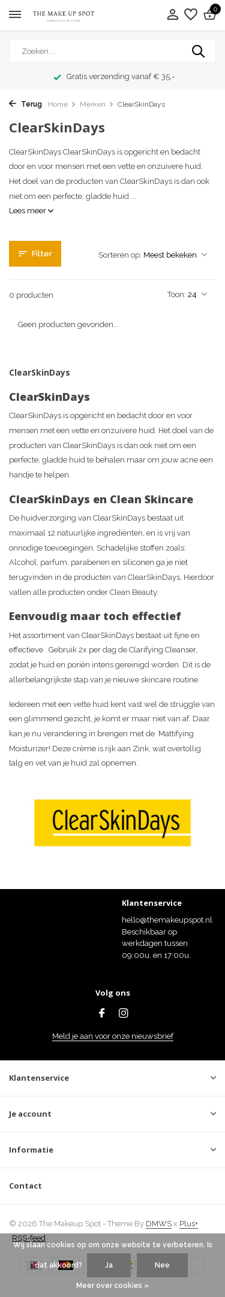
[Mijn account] (172, 15)
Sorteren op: (120, 254)
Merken (97, 104)
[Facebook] (102, 1014)
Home (62, 104)
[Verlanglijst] (190, 15)
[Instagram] (123, 1014)
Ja (109, 1265)
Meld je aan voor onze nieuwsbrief (112, 1036)
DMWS (159, 1223)
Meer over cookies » (112, 1285)
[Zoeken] (112, 51)
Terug (25, 104)
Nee (162, 1265)
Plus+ (188, 1223)
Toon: (176, 294)
